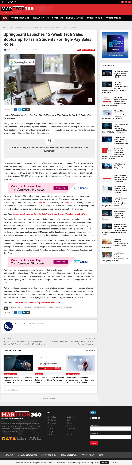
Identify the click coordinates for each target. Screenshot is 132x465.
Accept (104, 463)
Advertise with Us (48, 455)
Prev (7, 388)
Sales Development (27, 307)
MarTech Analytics (74, 18)
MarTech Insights (113, 18)
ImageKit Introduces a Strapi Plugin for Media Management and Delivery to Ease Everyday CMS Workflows (115, 202)
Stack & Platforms (88, 49)
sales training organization (40, 307)
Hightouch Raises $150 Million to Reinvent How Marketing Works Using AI (113, 215)
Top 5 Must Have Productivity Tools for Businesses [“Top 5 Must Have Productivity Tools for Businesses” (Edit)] (36, 303)
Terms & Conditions (69, 455)
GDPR (101, 455)
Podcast (69, 435)
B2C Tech (69, 426)
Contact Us (8, 455)
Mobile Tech (57, 18)
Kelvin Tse (41, 202)
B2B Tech (69, 423)
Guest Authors (50, 426)
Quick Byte (38, 374)
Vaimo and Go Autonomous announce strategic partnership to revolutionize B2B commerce (114, 115)
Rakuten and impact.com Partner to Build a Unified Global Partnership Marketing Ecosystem (114, 101)
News (5, 18)
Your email (110, 435)
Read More (114, 462)
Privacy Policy (88, 455)
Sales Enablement (51, 435)
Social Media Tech (41, 18)
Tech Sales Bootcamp (67, 307)
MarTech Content (94, 18)
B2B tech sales (12, 307)
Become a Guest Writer (27, 455)
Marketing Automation (52, 432)
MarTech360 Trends (72, 429)
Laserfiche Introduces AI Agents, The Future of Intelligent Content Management (115, 243)
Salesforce (50, 307)
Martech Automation (20, 18)
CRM (19, 307)
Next (14, 388)
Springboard (68, 202)
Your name (110, 426)
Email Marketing (71, 417)
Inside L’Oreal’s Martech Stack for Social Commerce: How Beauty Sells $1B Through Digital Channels (115, 257)
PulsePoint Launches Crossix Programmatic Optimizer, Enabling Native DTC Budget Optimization (115, 128)
